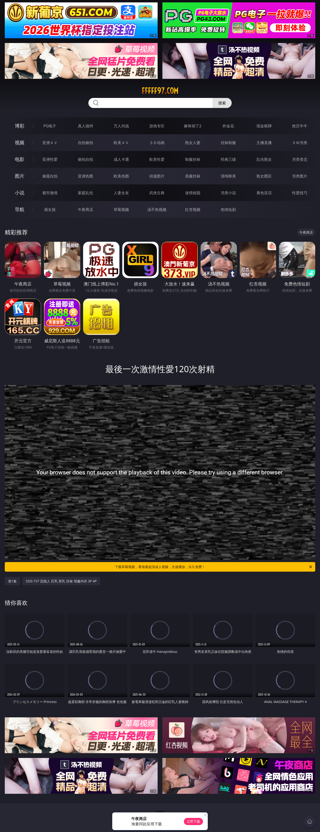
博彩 (19, 126)
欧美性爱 (157, 159)
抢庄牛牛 (299, 126)
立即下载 (193, 821)
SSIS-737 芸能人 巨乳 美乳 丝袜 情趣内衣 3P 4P (61, 581)
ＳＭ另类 (299, 142)
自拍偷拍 (85, 142)
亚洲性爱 (50, 159)
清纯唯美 (228, 176)
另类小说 (228, 192)
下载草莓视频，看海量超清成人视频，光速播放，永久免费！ (214, 567)
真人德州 (85, 126)
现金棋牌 (264, 126)
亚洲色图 (85, 176)
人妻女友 (121, 192)
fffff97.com (160, 91)
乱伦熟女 (264, 159)
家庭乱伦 (85, 192)
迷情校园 (192, 192)
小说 (19, 192)
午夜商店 (85, 209)
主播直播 (264, 142)
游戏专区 (157, 126)
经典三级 (228, 159)
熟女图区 (264, 176)
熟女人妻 (192, 142)
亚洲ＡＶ (50, 142)
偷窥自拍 (50, 176)
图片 (19, 176)
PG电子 (49, 126)
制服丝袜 (192, 159)
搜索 (222, 103)
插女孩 (50, 209)
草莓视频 (121, 209)
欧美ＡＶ (121, 142)
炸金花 (228, 126)
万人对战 (121, 126)
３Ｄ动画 (157, 142)
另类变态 (299, 159)
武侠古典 (157, 192)
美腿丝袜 (192, 176)
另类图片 (299, 176)
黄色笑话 (264, 192)
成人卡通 (121, 159)
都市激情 (50, 192)
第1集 (12, 581)
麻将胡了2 (192, 126)
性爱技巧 (299, 192)
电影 (19, 159)
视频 (19, 142)
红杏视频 (192, 209)
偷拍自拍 (85, 159)
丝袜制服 (228, 142)
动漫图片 (157, 176)
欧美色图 (121, 176)
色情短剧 (228, 209)
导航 (19, 209)
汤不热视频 (156, 209)
